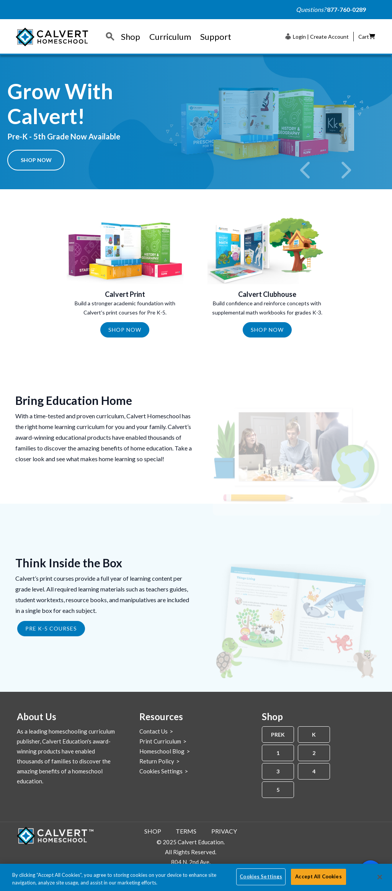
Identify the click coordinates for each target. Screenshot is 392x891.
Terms (186, 831)
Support (215, 36)
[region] (196, 877)
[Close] (379, 876)
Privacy (224, 831)
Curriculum (170, 36)
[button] (317, 36)
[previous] (306, 170)
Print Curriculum (160, 741)
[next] (345, 170)
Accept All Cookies (318, 876)
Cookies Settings (161, 771)
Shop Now (36, 160)
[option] (196, 122)
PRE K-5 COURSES (51, 628)
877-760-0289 (346, 9)
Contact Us (153, 731)
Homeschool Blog (162, 751)
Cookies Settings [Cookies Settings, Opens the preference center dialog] (261, 876)
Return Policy (156, 761)
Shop (130, 36)
